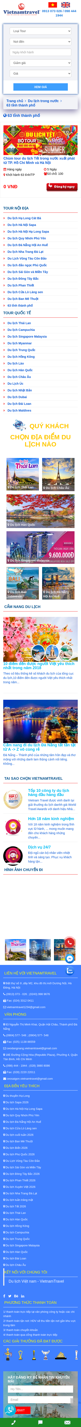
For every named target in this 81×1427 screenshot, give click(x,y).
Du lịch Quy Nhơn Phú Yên (24, 238)
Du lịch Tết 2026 (14, 1206)
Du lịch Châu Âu (17, 377)
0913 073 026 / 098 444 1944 (59, 13)
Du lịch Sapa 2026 (16, 1102)
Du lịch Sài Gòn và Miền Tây (25, 272)
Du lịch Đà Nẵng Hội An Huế (25, 245)
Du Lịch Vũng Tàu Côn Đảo (25, 258)
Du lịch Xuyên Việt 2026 (19, 1186)
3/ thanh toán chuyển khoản (20, 1330)
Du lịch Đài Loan (17, 403)
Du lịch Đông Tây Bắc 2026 (21, 1173)
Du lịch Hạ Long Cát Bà (22, 218)
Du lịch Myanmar (17, 343)
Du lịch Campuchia (19, 330)
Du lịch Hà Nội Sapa (19, 225)
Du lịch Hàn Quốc (18, 370)
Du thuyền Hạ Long (16, 1095)
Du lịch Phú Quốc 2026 (19, 1154)
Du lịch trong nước (45, 101)
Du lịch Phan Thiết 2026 (19, 1180)
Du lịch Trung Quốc (19, 350)
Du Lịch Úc (13, 383)
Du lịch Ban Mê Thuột (20, 299)
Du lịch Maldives (17, 410)
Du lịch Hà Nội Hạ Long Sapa (26, 231)
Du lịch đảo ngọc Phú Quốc (25, 265)
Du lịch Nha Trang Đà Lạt (23, 251)
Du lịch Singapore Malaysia (25, 336)
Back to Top (79, 1402)
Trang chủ (16, 101)
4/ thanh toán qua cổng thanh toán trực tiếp (30, 1334)
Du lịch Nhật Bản (17, 390)
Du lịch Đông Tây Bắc (21, 278)
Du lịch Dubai (15, 397)
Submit (19, 1410)
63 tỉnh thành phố (18, 305)
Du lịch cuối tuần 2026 (18, 1134)
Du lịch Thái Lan (17, 323)
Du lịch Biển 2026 (15, 1147)
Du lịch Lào (13, 363)
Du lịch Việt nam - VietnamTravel (36, 1281)
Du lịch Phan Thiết (18, 285)
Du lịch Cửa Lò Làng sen (23, 292)
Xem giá (40, 87)
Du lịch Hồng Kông (19, 356)
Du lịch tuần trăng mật (18, 1199)
